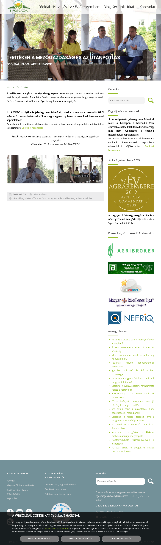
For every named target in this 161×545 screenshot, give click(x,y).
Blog (20, 64)
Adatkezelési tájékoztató (58, 491)
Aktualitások (36, 64)
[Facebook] (10, 510)
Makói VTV (30, 207)
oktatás (58, 207)
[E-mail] (19, 510)
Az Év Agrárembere (85, 6)
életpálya (18, 207)
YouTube (87, 207)
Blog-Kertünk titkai (120, 6)
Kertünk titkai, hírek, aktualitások (17, 489)
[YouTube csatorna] (29, 510)
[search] (150, 100)
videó (79, 207)
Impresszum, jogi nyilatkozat (60, 482)
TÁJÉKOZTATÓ (121, 538)
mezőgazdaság (45, 207)
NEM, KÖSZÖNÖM (80, 538)
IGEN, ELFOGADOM (40, 538)
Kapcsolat (147, 6)
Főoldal (44, 6)
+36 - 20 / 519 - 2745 (111, 509)
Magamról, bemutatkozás (20, 483)
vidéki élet (68, 207)
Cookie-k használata (32, 127)
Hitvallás (60, 6)
